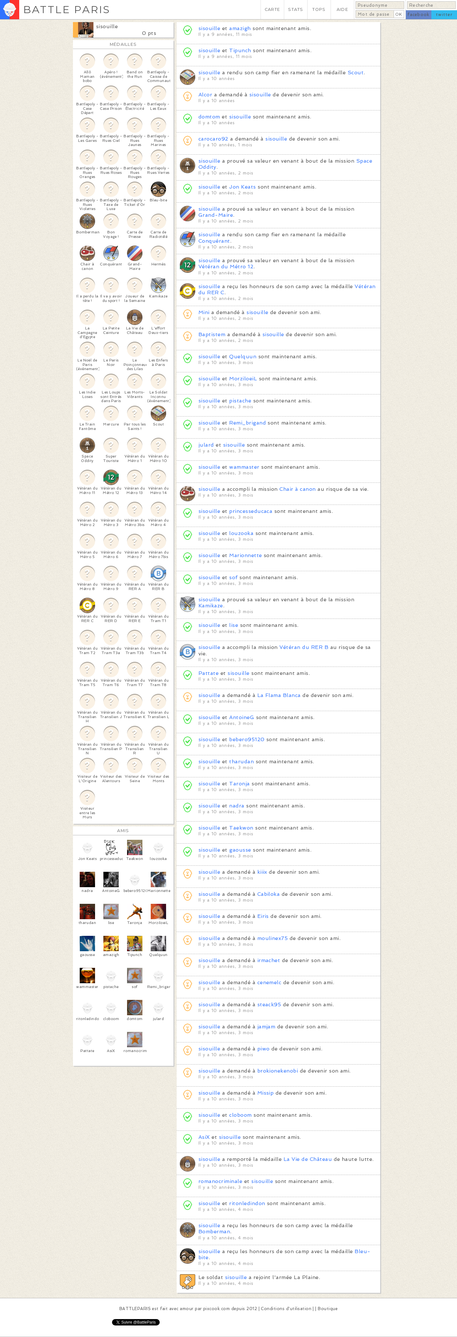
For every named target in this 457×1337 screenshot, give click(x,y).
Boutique (328, 1308)
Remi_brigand (247, 423)
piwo (263, 1049)
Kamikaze (210, 606)
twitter (444, 14)
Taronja (239, 784)
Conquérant (214, 241)
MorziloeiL (243, 379)
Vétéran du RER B (303, 647)
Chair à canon (297, 489)
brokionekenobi (277, 1071)
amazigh (240, 28)
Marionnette (245, 555)
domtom (209, 117)
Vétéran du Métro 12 (225, 266)
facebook (418, 14)
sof (233, 577)
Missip (265, 1093)
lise (233, 625)
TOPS (318, 9)
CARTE (272, 9)
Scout (356, 72)
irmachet (268, 960)
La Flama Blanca (279, 695)
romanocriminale (220, 1181)
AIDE (342, 9)
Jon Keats (243, 187)
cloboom (240, 1115)
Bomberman (214, 1231)
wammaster (244, 467)
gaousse (240, 850)
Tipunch (240, 50)
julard (207, 445)
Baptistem (211, 334)
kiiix (262, 872)
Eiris (263, 916)
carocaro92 (213, 139)
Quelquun (242, 356)
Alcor (205, 95)
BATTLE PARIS (66, 9)
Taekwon (241, 828)
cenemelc (269, 982)
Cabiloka (268, 894)
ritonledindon (247, 1203)
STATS (295, 9)
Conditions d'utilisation (286, 1308)
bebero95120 (246, 739)
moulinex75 (272, 938)
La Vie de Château (308, 1159)
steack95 (269, 1004)
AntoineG (241, 717)
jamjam (266, 1027)
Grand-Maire (215, 215)
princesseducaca (250, 511)
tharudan (241, 761)
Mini (204, 312)
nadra (236, 806)
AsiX (204, 1137)
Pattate (208, 673)
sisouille (107, 26)
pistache (240, 401)
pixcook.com (216, 1308)
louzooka (241, 533)
